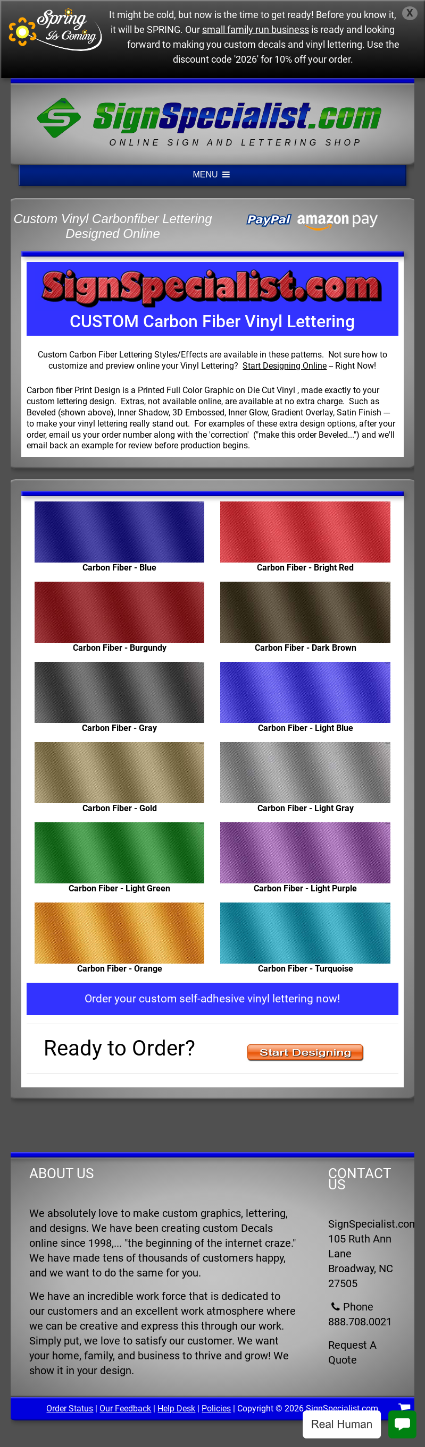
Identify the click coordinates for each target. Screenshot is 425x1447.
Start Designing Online (285, 366)
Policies (216, 1408)
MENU (212, 174)
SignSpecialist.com (342, 1408)
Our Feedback (125, 1408)
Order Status (69, 1408)
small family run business (255, 29)
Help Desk (176, 1408)
